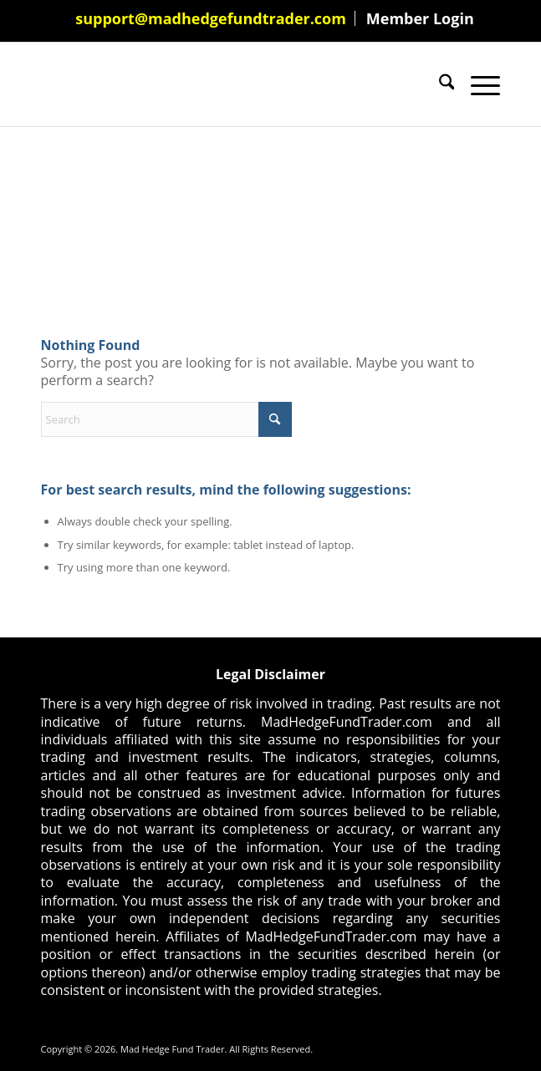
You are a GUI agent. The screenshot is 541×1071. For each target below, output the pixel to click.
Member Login (420, 18)
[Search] (438, 84)
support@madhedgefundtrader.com (210, 18)
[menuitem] (211, 18)
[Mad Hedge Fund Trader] (225, 84)
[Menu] (477, 84)
